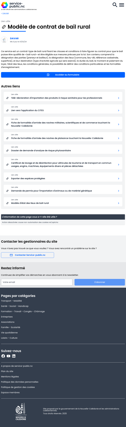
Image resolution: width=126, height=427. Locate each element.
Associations (7, 322)
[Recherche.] (115, 5)
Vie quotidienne (9, 332)
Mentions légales (10, 376)
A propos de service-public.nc (17, 366)
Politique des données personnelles (19, 381)
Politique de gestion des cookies (18, 387)
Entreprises (7, 316)
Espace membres (10, 392)
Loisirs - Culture (9, 337)
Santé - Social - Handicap (14, 306)
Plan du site (7, 371)
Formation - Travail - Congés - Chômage (23, 311)
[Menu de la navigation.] (121, 5)
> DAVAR (5, 13)
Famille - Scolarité (10, 327)
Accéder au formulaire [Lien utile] (63, 74)
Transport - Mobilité (11, 300)
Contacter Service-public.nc (27, 255)
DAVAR (14, 38)
